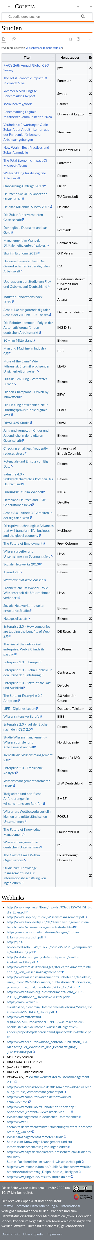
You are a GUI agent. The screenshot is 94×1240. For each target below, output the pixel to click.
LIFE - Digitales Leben (19, 708)
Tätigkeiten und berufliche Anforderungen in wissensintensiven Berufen (22, 799)
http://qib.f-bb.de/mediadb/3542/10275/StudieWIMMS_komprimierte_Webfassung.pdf (49, 947)
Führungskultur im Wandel (22, 492)
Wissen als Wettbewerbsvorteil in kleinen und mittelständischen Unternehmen (27, 816)
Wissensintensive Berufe (21, 716)
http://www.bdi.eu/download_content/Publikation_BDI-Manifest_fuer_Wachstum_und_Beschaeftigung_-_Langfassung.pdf (47, 1047)
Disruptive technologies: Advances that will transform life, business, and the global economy (28, 531)
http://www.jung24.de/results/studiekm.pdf (38, 1177)
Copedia (25, 6)
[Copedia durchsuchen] (47, 16)
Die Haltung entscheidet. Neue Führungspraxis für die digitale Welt (25, 410)
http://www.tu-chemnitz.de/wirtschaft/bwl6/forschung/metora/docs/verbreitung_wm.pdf (49, 1127)
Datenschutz (11, 1234)
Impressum (55, 1234)
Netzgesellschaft (15, 618)
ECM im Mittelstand (18, 340)
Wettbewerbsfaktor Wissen (23, 580)
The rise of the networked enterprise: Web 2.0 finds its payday (23, 649)
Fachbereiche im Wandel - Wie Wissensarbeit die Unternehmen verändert (26, 593)
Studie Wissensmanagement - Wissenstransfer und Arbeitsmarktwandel (25, 742)
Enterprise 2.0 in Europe (20, 662)
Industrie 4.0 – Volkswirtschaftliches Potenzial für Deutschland (28, 479)
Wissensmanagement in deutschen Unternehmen (43, 1117)
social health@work (17, 104)
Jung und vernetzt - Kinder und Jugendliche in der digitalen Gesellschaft (26, 435)
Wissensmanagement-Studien (44, 47)
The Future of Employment (22, 543)
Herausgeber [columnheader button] (69, 57)
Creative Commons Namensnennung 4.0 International (41, 1206)
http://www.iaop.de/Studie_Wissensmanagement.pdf (45, 917)
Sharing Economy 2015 (20, 253)
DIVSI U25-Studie (16, 423)
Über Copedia (33, 1234)
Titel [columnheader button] (27, 57)
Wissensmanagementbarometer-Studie (35, 1137)
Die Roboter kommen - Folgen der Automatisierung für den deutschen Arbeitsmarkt (28, 328)
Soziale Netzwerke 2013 (21, 564)
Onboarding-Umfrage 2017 (23, 186)
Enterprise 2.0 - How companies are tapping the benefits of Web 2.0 (26, 631)
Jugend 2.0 (11, 572)
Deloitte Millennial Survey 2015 (26, 207)
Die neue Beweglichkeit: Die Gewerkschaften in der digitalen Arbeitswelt (26, 266)
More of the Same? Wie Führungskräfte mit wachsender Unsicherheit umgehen (26, 366)
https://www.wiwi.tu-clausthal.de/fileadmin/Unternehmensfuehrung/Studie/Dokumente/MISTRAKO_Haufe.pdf (49, 1007)
